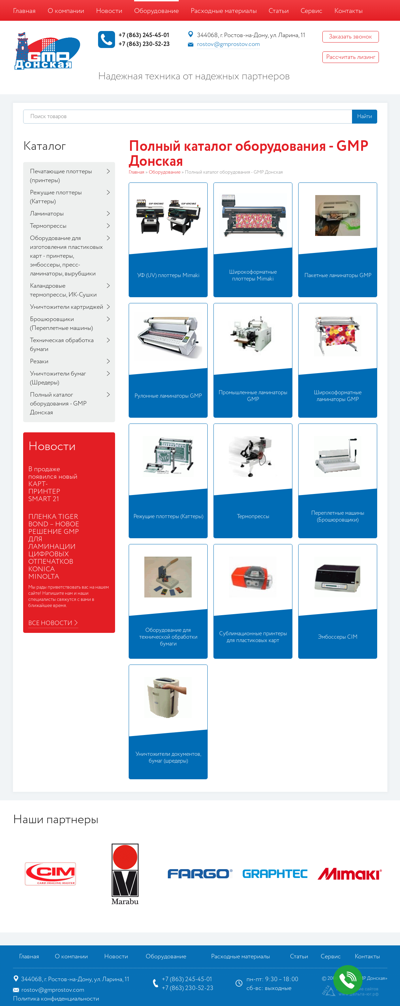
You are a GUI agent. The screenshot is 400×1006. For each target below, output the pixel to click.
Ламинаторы (47, 213)
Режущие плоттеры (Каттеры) (56, 197)
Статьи (279, 11)
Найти (364, 117)
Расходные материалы (224, 11)
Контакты (348, 11)
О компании (66, 11)
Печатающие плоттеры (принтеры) (61, 176)
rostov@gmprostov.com (228, 44)
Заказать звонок (350, 36)
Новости (109, 11)
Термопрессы (48, 226)
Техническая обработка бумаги (62, 345)
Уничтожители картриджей (66, 307)
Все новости (50, 623)
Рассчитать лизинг (350, 57)
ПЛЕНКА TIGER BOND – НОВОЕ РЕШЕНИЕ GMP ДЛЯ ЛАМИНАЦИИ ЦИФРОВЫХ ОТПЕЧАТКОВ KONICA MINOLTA (53, 547)
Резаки (39, 361)
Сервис (311, 11)
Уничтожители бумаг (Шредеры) (58, 378)
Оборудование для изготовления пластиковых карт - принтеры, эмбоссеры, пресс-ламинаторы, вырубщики (66, 256)
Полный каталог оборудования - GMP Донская (58, 403)
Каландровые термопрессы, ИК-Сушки (63, 290)
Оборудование (156, 11)
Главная (24, 11)
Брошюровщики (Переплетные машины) (61, 324)
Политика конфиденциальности (56, 998)
